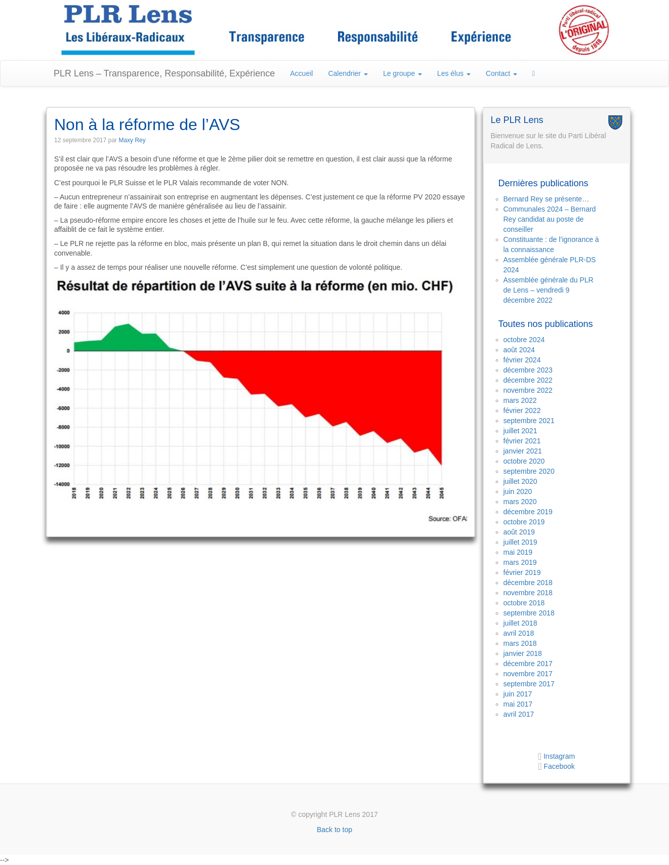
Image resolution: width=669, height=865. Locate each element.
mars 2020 (520, 502)
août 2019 (519, 532)
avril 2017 (519, 714)
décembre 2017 (528, 664)
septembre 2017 (529, 684)
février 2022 (522, 410)
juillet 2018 (520, 623)
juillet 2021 (520, 431)
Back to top (334, 830)
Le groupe (402, 73)
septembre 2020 (529, 471)
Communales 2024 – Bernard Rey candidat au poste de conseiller (550, 219)
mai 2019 (518, 552)
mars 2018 (520, 643)
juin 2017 (518, 694)
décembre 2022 (528, 380)
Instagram (558, 756)
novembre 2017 (528, 674)
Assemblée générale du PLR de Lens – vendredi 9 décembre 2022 (549, 290)
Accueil (301, 73)
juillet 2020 (520, 481)
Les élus (454, 73)
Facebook (558, 766)
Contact (501, 73)
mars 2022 (520, 400)
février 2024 (522, 360)
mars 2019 (520, 562)
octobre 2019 (524, 522)
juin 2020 (518, 491)
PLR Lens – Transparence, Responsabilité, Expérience (164, 73)
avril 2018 (519, 633)
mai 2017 (518, 704)
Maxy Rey (131, 140)
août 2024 (519, 350)
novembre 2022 (528, 390)
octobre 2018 (524, 603)
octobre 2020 (524, 461)
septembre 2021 (529, 421)
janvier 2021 (523, 451)
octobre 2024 (524, 340)
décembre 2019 (528, 512)
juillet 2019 (520, 542)
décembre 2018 (528, 583)
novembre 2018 (528, 593)
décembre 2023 (528, 370)
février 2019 (522, 572)
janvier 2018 (523, 653)
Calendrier (347, 73)
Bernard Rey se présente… (547, 199)
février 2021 (522, 441)
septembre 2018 (529, 613)
